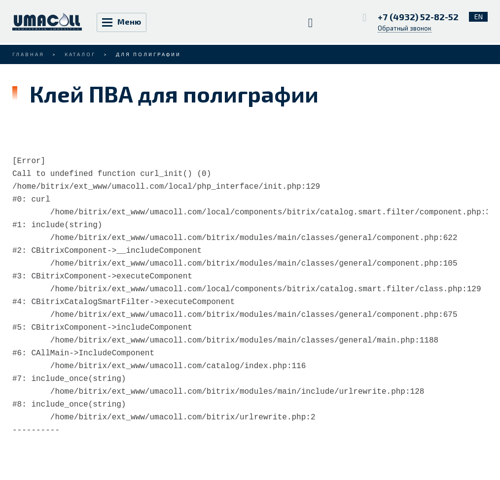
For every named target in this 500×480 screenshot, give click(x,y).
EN (478, 16)
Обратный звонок (404, 28)
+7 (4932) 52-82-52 (419, 16)
